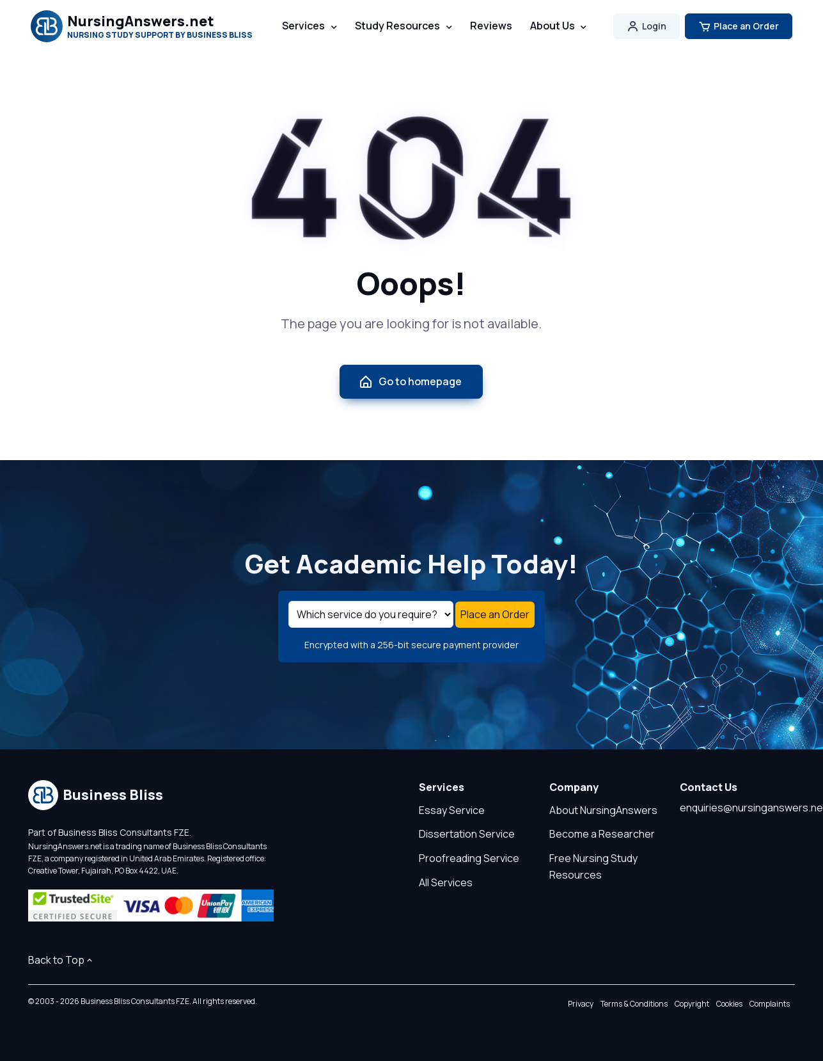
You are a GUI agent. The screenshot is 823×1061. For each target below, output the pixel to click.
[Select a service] (370, 614)
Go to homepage (410, 382)
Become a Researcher (602, 834)
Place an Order (738, 26)
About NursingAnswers (603, 810)
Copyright (692, 1003)
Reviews (491, 26)
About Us (552, 26)
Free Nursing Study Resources (593, 866)
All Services (446, 882)
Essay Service (452, 810)
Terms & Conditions (634, 1003)
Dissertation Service (467, 834)
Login (646, 26)
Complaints (769, 1003)
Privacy (580, 1003)
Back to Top (61, 960)
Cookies (729, 1003)
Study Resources (397, 26)
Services (303, 26)
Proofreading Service (469, 858)
